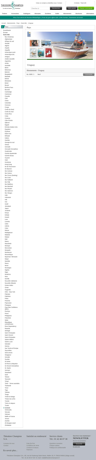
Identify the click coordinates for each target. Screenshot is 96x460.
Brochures (79, 13)
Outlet (57, 13)
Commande (89, 74)
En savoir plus (76, 446)
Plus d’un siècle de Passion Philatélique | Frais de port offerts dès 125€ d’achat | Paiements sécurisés (48, 17)
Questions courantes (56, 443)
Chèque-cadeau (55, 445)
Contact (60, 3)
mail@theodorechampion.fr (51, 458)
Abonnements (11, 23)
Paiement (29, 450)
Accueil (4, 23)
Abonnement (67, 13)
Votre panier (72, 8)
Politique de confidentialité (58, 447)
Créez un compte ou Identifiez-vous (46, 3)
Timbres (4, 13)
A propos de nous (9, 443)
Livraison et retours (32, 447)
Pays (18, 23)
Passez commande (86, 8)
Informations (90, 13)
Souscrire (80, 443)
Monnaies (38, 13)
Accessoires (15, 13)
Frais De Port (30, 443)
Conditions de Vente (32, 445)
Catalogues (26, 13)
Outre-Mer (24, 23)
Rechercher (56, 8)
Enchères (48, 13)
